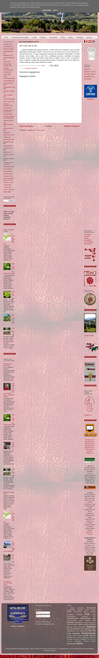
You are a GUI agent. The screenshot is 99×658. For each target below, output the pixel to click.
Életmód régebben (8, 57)
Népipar (5, 132)
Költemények (7, 101)
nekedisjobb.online (48, 624)
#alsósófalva (88, 234)
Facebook (43, 37)
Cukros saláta (13, 294)
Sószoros (6, 152)
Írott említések (7, 99)
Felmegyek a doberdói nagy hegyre (7, 583)
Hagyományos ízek (9, 87)
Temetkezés (7, 173)
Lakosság (6, 107)
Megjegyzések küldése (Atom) (36, 130)
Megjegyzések (41, 616)
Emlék (5, 61)
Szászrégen (87, 79)
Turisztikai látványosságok (20, 37)
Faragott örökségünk (6, 68)
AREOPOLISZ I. (90, 440)
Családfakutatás (8, 51)
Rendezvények (7, 148)
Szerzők (89, 37)
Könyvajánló (53, 37)
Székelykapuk (7, 166)
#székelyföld (87, 240)
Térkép (62, 37)
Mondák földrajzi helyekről (8, 110)
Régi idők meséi (8, 142)
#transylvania (88, 244)
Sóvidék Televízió (8, 158)
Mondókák (6, 114)
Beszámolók (7, 49)
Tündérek (6, 185)
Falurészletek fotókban (7, 64)
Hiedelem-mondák (8, 91)
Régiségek (6, 146)
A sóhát (34, 37)
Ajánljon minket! (89, 335)
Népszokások (7, 134)
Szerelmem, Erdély (89, 71)
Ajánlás (70, 37)
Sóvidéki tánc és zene (74, 637)
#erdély (86, 238)
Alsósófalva (6, 46)
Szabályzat (79, 37)
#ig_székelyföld (88, 242)
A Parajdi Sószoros (89, 74)
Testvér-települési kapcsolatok (8, 179)
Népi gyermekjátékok (31, 68)
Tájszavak (6, 169)
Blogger (53, 650)
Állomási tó (87, 69)
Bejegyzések (40, 612)
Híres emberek (7, 95)
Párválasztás (7, 139)
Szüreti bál (13, 556)
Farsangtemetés (13, 445)
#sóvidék (86, 236)
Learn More (46, 10)
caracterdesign (89, 648)
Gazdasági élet (7, 81)
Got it (55, 10)
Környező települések (6, 104)
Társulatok (6, 171)
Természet (6, 176)
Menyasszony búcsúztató (7, 364)
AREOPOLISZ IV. (90, 445)
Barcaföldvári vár (89, 76)
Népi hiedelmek (8, 128)
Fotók (5, 74)
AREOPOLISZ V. (90, 447)
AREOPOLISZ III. (90, 443)
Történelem (6, 182)
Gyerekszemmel (8, 83)
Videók (5, 192)
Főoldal (5, 37)
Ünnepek (6, 187)
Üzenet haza (7, 189)
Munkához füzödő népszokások (8, 117)
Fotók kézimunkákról (7, 77)
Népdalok (6, 120)
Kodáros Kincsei (90, 449)
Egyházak (6, 55)
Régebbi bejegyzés (72, 126)
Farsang (5, 72)
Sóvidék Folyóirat (8, 154)
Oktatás (5, 137)
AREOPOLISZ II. (90, 442)
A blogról (6, 44)
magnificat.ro (88, 415)
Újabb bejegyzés (26, 126)
